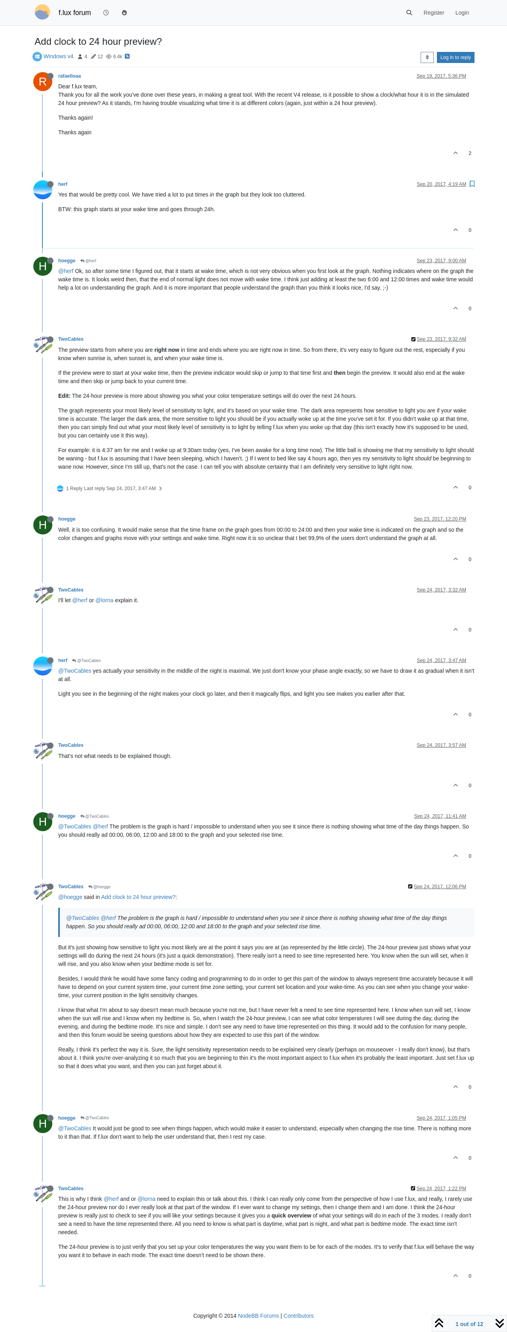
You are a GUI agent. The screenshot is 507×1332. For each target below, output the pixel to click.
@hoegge (99, 887)
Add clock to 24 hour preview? (138, 897)
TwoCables (71, 339)
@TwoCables (86, 660)
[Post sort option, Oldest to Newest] (427, 57)
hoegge (67, 260)
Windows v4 (58, 56)
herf (62, 184)
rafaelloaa (69, 76)
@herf (88, 261)
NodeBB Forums (258, 1316)
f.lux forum (75, 13)
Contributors (299, 1316)
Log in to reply (455, 57)
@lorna (104, 600)
